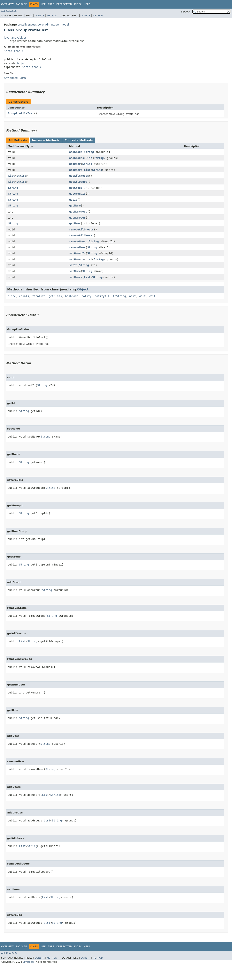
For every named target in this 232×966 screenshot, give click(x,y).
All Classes (9, 11)
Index (78, 4)
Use (43, 4)
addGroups (76, 158)
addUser (75, 163)
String (89, 152)
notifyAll (102, 296)
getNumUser (77, 217)
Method (52, 15)
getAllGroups (79, 175)
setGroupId (77, 253)
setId (73, 265)
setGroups (76, 259)
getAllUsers (78, 181)
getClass (55, 296)
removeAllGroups (81, 229)
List (89, 158)
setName (75, 271)
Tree (51, 4)
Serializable (14, 51)
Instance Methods (45, 140)
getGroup (75, 187)
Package (21, 4)
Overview (7, 4)
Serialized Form (15, 77)
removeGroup (78, 241)
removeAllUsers (80, 235)
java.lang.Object (15, 37)
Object (22, 63)
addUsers (75, 169)
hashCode (71, 296)
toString (119, 296)
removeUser (77, 247)
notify (86, 296)
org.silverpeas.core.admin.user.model (43, 24)
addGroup (75, 152)
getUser (75, 223)
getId (73, 199)
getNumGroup (78, 211)
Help (87, 4)
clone (12, 296)
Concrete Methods (79, 140)
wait (132, 296)
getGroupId (77, 193)
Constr (39, 15)
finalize (38, 296)
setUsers (75, 277)
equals (24, 296)
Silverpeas (29, 962)
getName (75, 205)
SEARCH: (186, 11)
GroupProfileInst (21, 113)
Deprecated (64, 4)
